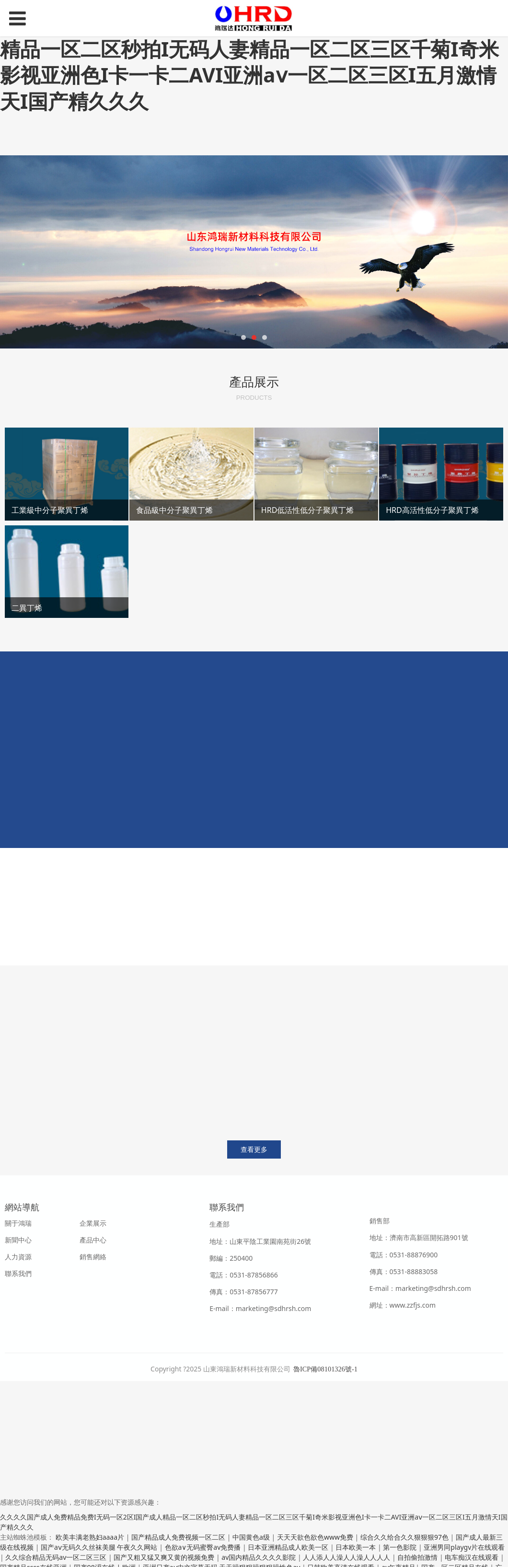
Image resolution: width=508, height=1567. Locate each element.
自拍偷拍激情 (418, 1557)
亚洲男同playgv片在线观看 (464, 1547)
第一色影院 (400, 1547)
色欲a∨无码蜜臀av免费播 (203, 1547)
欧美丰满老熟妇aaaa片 (91, 1537)
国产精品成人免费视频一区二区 (179, 1537)
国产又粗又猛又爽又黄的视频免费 (165, 1557)
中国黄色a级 (252, 1537)
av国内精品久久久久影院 (259, 1557)
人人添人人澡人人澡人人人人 (347, 1557)
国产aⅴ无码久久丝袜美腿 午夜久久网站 (100, 1547)
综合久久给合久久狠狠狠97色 (405, 1537)
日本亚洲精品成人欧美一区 (289, 1547)
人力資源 (18, 1256)
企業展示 (93, 1223)
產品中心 (93, 1239)
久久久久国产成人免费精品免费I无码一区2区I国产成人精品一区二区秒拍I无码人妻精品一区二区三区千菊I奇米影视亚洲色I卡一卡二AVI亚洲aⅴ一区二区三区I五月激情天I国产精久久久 (249, 62)
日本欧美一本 (356, 1547)
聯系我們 (18, 1273)
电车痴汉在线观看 (472, 1557)
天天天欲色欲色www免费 (316, 1537)
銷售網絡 (93, 1256)
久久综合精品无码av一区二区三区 (56, 1557)
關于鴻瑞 (18, 1223)
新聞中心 (18, 1239)
